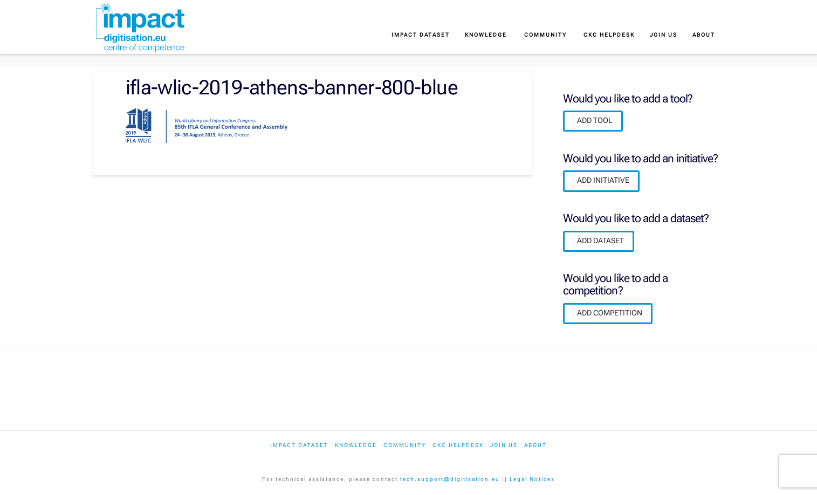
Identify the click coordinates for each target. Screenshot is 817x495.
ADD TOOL (595, 120)
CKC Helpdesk (458, 445)
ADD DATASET (600, 240)
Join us (504, 445)
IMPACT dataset (299, 445)
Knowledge (356, 445)
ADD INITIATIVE (603, 180)
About (535, 445)
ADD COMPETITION (609, 312)
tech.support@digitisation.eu (450, 479)
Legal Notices (532, 479)
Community (404, 445)
